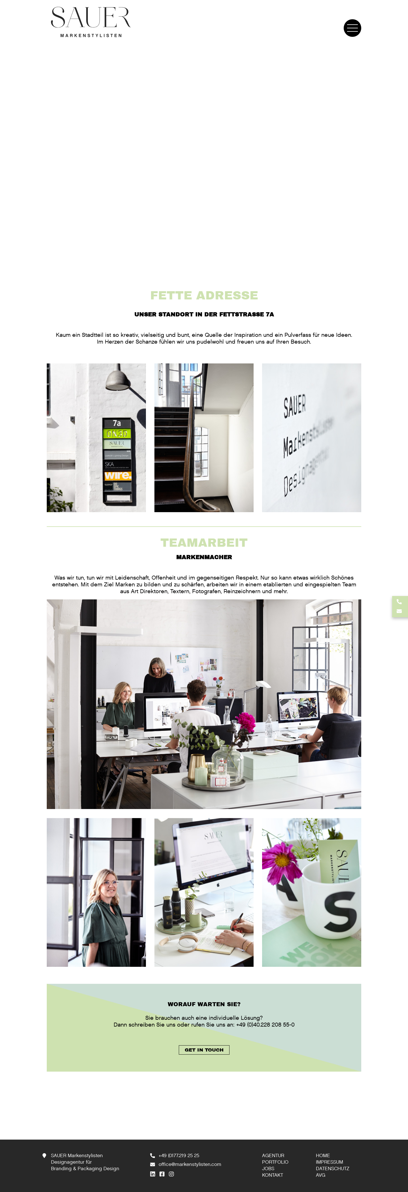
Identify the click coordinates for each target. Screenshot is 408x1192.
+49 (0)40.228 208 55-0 (265, 1025)
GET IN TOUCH (204, 1050)
